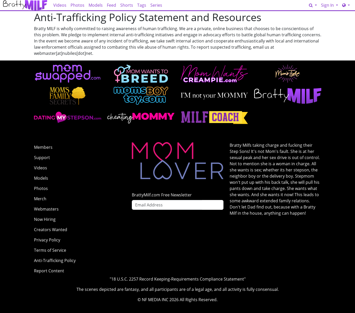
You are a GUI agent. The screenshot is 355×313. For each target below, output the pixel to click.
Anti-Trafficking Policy (55, 260)
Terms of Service (50, 250)
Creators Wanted (50, 229)
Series (156, 5)
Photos (77, 5)
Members (43, 147)
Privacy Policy (47, 240)
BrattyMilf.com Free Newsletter (162, 195)
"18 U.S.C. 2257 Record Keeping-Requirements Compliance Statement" (178, 279)
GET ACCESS (294, 5)
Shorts (126, 5)
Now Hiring (45, 219)
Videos (59, 5)
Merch (40, 199)
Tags (141, 5)
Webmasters (46, 209)
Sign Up (212, 205)
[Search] (313, 5)
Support (42, 157)
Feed (111, 5)
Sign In (328, 5)
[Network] (346, 5)
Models (96, 5)
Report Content (49, 271)
